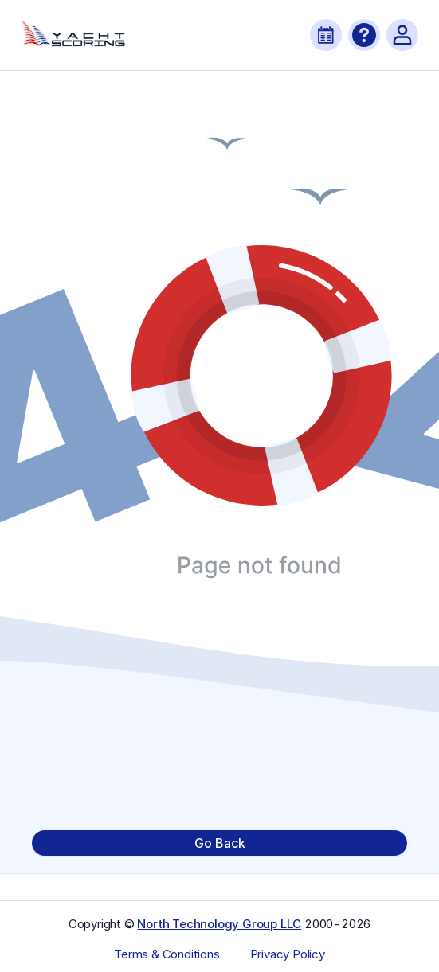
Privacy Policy (287, 954)
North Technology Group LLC (219, 923)
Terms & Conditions (166, 954)
